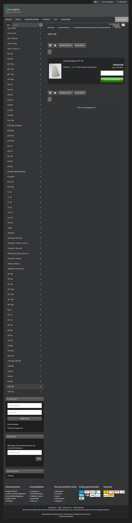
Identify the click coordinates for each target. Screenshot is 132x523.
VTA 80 (10, 350)
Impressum (34, 495)
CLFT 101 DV (12, 48)
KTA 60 (10, 170)
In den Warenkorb (112, 84)
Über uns (122, 19)
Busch (18, 19)
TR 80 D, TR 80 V (13, 268)
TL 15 (9, 201)
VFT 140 (10, 298)
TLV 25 (10, 227)
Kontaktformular (36, 498)
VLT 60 (9, 339)
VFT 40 (10, 278)
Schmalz (46, 19)
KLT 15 (9, 150)
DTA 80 (10, 119)
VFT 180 (10, 304)
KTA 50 (10, 165)
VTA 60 (10, 344)
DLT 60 (10, 99)
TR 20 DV (10, 237)
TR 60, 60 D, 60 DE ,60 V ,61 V (18, 258)
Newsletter (34, 503)
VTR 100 (10, 391)
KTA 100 (10, 186)
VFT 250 (10, 309)
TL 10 (9, 196)
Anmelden (24, 423)
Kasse (57, 500)
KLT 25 (9, 155)
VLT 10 (9, 319)
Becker (9, 19)
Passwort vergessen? (15, 432)
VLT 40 (9, 334)
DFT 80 (10, 63)
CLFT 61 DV (11, 37)
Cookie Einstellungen (66, 520)
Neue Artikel (59, 503)
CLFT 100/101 (12, 42)
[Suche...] (8, 25)
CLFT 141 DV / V (13, 53)
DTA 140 (10, 124)
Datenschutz (10, 503)
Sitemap (10, 480)
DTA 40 (10, 104)
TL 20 (9, 206)
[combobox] (65, 49)
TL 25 (9, 211)
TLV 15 (10, 222)
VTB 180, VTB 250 (14, 365)
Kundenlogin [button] (107, 2)
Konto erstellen (12, 428)
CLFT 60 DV (11, 32)
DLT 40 (10, 94)
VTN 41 (10, 380)
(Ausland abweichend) (88, 71)
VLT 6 (9, 314)
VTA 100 (10, 355)
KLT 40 (9, 160)
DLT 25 (10, 89)
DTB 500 (10, 135)
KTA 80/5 (10, 181)
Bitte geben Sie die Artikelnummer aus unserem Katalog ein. (21, 451)
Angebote (58, 505)
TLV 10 (10, 217)
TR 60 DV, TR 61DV (14, 263)
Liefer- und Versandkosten (15, 498)
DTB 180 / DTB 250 (14, 130)
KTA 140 (10, 191)
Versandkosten (78, 514)
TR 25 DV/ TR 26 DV (14, 242)
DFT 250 (10, 83)
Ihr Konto (58, 498)
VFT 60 (10, 283)
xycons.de (86, 518)
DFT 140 (10, 73)
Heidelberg (66, 19)
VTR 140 (10, 396)
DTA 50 (10, 109)
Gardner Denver (32, 19)
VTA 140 (10, 360)
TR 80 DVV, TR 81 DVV (15, 273)
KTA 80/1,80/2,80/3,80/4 (16, 176)
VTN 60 (10, 385)
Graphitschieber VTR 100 (73, 65)
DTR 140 (10, 145)
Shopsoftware (46, 518)
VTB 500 (10, 370)
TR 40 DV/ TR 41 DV (14, 252)
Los (38, 463)
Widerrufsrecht (11, 495)
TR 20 (9, 232)
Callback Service (36, 500)
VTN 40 (10, 375)
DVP (55, 19)
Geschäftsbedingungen (14, 500)
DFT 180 (10, 78)
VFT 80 (10, 288)
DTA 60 (10, 114)
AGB (59, 512)
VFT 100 (10, 293)
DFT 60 (10, 58)
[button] (96, 2)
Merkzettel (122, 2)
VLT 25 (9, 329)
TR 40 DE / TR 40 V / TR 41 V (17, 247)
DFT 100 (10, 68)
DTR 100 (10, 140)
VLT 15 (9, 324)
